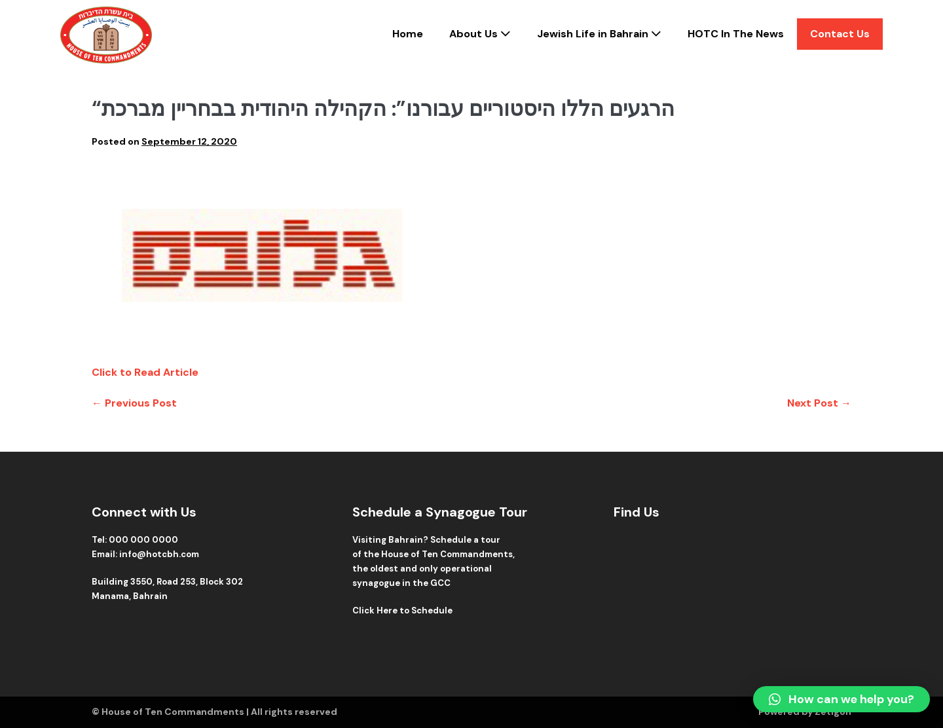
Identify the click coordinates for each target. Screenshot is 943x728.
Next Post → (819, 403)
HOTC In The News (736, 34)
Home (407, 34)
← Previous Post (134, 403)
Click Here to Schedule (402, 610)
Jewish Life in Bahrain (599, 34)
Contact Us (840, 34)
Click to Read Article (145, 372)
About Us (480, 34)
